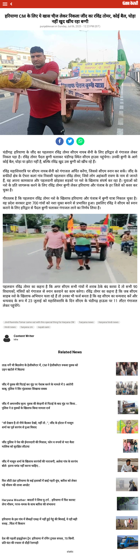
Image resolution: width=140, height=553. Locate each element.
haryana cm (27, 327)
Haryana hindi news (108, 322)
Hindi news (10, 327)
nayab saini (43, 327)
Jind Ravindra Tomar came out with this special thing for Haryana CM (39, 322)
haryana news (86, 322)
